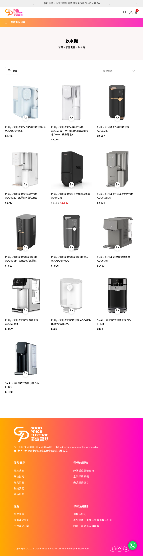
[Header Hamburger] (17, 22)
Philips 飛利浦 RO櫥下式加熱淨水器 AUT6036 (70, 196)
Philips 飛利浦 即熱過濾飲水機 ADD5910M (21, 322)
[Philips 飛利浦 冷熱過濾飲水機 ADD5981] (117, 232)
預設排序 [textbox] (108, 71)
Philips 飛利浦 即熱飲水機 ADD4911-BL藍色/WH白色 (71, 322)
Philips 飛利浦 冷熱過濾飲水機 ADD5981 (113, 259)
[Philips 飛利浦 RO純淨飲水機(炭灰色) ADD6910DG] (71, 232)
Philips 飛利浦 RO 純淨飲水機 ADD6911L (113, 129)
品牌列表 (19, 514)
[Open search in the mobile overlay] (125, 12)
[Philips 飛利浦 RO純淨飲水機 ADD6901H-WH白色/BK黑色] (25, 232)
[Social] (113, 549)
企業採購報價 (81, 476)
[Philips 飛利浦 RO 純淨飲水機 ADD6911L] (117, 102)
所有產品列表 (21, 526)
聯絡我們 (19, 488)
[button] (109, 3)
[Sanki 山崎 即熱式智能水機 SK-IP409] (25, 358)
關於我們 (19, 470)
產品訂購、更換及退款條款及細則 (92, 520)
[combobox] (119, 71)
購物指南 (19, 476)
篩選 (12, 71)
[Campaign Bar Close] (137, 3)
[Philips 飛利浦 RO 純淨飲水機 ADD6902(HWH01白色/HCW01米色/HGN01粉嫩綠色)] (71, 102)
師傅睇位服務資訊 (83, 470)
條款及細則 (79, 514)
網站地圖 (19, 494)
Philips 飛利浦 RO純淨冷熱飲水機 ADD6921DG (115, 196)
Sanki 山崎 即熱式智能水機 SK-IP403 (114, 322)
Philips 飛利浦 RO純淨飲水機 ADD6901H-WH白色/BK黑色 (21, 259)
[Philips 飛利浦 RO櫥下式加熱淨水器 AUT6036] (71, 169)
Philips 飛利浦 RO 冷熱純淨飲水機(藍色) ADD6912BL (25, 129)
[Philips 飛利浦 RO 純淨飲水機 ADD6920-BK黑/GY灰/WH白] (25, 169)
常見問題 (19, 482)
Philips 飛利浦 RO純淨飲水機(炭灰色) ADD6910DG (70, 259)
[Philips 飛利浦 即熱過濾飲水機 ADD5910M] (25, 295)
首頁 (60, 47)
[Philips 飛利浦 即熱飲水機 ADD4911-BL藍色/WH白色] (71, 295)
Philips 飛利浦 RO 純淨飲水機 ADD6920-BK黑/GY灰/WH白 (21, 196)
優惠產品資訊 (21, 520)
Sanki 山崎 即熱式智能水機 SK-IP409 (22, 385)
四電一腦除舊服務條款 (86, 526)
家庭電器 (70, 47)
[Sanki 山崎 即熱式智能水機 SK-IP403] (117, 295)
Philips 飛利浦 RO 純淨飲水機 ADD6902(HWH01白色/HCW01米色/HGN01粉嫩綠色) (69, 131)
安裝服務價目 (81, 482)
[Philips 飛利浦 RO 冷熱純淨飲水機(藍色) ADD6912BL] (25, 102)
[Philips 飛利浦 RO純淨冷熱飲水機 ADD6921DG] (117, 169)
